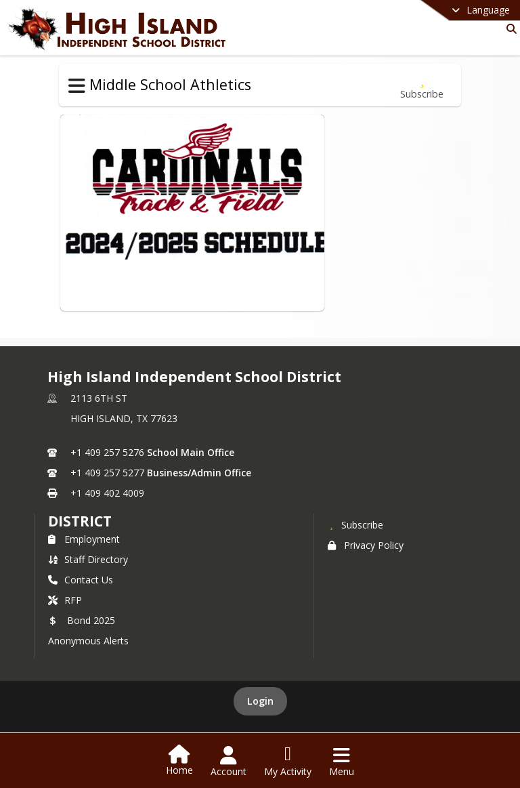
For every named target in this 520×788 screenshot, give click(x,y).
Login (260, 700)
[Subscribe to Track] (422, 85)
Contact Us (80, 579)
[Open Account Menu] (228, 762)
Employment (84, 539)
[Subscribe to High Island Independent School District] (355, 524)
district (80, 521)
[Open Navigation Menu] (341, 762)
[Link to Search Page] (509, 28)
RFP (65, 600)
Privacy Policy (366, 545)
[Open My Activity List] (287, 762)
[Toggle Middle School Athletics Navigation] (76, 86)
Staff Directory (88, 559)
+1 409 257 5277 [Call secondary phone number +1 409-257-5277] (107, 472)
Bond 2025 (81, 620)
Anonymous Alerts (88, 640)
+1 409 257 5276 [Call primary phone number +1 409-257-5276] (107, 452)
